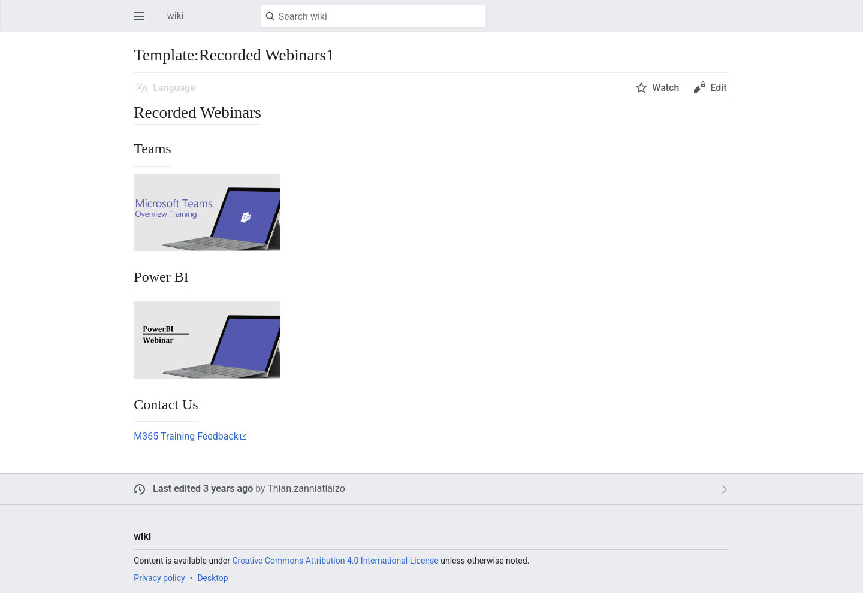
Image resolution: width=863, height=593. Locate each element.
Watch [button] (665, 87)
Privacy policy (159, 578)
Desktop (212, 578)
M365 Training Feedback (186, 436)
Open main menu (142, 22)
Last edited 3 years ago (203, 488)
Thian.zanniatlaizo (306, 488)
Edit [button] (718, 87)
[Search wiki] (373, 16)
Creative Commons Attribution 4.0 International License (335, 560)
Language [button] (174, 87)
